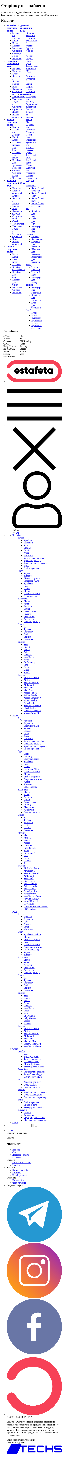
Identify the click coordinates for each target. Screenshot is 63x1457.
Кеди (14, 259)
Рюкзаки (30, 150)
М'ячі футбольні (36, 316)
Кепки (29, 119)
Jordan (27, 649)
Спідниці (16, 213)
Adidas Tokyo (30, 888)
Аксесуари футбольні (34, 1066)
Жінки (15, 715)
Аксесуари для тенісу (34, 1107)
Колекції (22, 675)
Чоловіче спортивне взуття (12, 28)
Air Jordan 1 (29, 680)
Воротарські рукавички (31, 105)
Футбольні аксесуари (36, 326)
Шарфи (29, 175)
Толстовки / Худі (31, 581)
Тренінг (29, 285)
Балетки (16, 127)
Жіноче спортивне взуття (12, 122)
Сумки (29, 152)
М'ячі (28, 122)
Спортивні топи (31, 759)
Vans (26, 665)
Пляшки (30, 132)
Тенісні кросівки (35, 268)
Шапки (29, 165)
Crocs (26, 667)
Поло (14, 86)
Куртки (15, 73)
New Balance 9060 (32, 705)
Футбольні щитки (31, 161)
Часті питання (19, 1183)
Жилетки (16, 71)
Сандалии (17, 51)
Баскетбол (30, 185)
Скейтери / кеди (16, 54)
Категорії (16, 1172)
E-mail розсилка (20, 1175)
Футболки (17, 109)
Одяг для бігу (33, 221)
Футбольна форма (36, 321)
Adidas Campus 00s (33, 698)
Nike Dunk (29, 687)
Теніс (28, 264)
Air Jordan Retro (31, 677)
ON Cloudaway (31, 909)
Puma (26, 659)
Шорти (15, 112)
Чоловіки (16, 535)
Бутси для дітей (31, 1056)
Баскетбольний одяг (33, 1074)
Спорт (23, 183)
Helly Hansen (30, 1018)
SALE (15, 1122)
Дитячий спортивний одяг (26, 28)
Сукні (15, 221)
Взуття (21, 537)
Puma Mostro (30, 893)
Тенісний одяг (30, 1105)
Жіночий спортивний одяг (13, 183)
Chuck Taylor (30, 708)
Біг (27, 208)
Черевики (16, 58)
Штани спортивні (17, 115)
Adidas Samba (30, 693)
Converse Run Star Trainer (36, 906)
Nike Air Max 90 (31, 682)
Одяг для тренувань (33, 1094)
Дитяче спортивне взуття (12, 249)
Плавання (30, 234)
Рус (17, 532)
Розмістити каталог (21, 1162)
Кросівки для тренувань (35, 563)
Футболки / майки (32, 934)
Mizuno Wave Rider (33, 713)
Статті (15, 1152)
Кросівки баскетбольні (18, 268)
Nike (26, 644)
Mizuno (27, 670)
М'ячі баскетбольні (33, 1077)
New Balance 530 (32, 899)
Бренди (21, 642)
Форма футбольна (32, 1059)
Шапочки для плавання (35, 1120)
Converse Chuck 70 (32, 710)
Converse (28, 654)
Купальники (37, 239)
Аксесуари (25, 94)
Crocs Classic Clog (32, 1044)
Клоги (15, 43)
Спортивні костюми (17, 92)
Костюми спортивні (17, 191)
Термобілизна (18, 96)
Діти (14, 911)
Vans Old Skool (31, 901)
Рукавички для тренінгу (35, 1097)
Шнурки (30, 180)
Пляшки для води (32, 621)
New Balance (30, 657)
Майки (15, 84)
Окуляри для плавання (34, 1117)
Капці (15, 40)
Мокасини (17, 48)
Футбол (29, 310)
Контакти (16, 1157)
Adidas (27, 652)
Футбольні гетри (31, 156)
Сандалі (16, 170)
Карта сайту (18, 1180)
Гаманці (30, 109)
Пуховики (17, 89)
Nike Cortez (29, 690)
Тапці (26, 550)
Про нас (16, 1150)
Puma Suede (29, 703)
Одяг (20, 570)
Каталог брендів (20, 1170)
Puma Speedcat (30, 700)
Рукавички (31, 140)
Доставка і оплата (20, 1155)
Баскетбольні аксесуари (37, 204)
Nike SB (27, 647)
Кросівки (16, 46)
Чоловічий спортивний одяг (13, 63)
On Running (29, 662)
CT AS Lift (29, 904)
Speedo (27, 672)
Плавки (35, 236)
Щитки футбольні (32, 1064)
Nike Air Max (30, 1041)
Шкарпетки (31, 178)
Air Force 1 (29, 685)
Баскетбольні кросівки (37, 189)
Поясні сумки (29, 136)
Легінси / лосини (32, 593)
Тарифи (16, 1165)
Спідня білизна (29, 59)
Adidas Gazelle (30, 695)
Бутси (15, 254)
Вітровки (16, 68)
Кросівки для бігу (32, 560)
